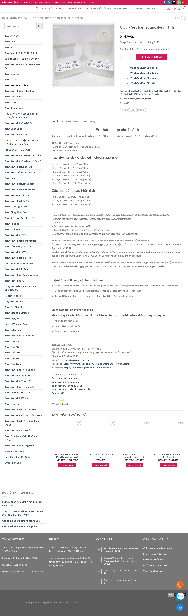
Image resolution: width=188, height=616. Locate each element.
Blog (125, 8)
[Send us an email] (174, 2)
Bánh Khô (9, 41)
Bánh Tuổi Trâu (12, 363)
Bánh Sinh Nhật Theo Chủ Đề (19, 369)
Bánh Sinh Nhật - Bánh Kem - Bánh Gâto (27, 18)
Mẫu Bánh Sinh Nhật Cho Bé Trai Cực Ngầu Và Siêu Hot (21, 115)
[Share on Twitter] (127, 110)
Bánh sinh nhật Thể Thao (17, 392)
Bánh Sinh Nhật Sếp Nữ (16, 200)
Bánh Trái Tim (12, 403)
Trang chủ (46, 8)
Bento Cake (10, 79)
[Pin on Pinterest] (138, 110)
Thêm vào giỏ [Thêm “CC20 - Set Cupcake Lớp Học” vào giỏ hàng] (100, 465)
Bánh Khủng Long (13, 107)
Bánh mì (8, 47)
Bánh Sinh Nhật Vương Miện (19, 445)
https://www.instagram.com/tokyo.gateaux (88, 367)
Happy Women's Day (15, 324)
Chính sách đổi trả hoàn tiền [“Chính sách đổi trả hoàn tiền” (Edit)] (158, 553)
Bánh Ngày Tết (12, 318)
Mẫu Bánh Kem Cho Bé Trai (144, 67)
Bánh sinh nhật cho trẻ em (65, 381)
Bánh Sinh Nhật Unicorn (17, 134)
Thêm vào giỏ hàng (151, 56)
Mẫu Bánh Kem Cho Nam (143, 78)
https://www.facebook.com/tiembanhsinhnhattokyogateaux (96, 363)
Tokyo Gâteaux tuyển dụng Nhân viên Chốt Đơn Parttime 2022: (22, 513)
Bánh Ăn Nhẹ (11, 35)
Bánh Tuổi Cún (12, 352)
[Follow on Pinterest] (183, 2)
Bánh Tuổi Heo (12, 341)
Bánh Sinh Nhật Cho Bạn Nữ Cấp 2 (22, 161)
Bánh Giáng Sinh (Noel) (16, 312)
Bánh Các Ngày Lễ (14, 307)
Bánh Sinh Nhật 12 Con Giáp (19, 335)
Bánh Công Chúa (13, 128)
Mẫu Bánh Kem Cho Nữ (142, 83)
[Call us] (179, 2)
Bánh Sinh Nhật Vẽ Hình (17, 375)
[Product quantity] (126, 57)
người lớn (140, 98)
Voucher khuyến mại (154, 571)
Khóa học (150, 8)
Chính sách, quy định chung (157, 548)
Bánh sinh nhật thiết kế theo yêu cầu (71, 389)
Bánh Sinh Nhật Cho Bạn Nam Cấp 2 (23, 155)
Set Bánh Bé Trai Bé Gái (17, 149)
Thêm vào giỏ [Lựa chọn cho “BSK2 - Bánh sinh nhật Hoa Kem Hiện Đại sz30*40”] (66, 465)
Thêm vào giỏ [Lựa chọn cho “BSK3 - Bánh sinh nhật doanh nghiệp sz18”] (134, 465)
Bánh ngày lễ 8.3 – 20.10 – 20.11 (106, 8)
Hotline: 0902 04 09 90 (85, 2)
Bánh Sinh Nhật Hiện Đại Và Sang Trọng (21, 422)
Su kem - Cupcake (14, 295)
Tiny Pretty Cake (13, 301)
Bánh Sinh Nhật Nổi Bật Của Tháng (23, 415)
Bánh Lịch (9, 178)
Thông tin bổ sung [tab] (70, 121)
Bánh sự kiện (58, 393)
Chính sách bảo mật (153, 559)
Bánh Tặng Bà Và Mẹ (15, 212)
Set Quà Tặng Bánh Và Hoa (18, 263)
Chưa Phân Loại (12, 462)
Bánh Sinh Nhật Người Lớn (18, 166)
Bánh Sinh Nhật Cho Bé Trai (19, 90)
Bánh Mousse (11, 73)
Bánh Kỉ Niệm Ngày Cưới (17, 246)
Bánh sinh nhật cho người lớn (67, 385)
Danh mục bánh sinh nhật (65, 378)
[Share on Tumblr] (143, 110)
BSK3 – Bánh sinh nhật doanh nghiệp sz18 (134, 455)
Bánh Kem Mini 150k (79, 8)
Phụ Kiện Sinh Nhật (14, 451)
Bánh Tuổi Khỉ (11, 358)
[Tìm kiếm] (37, 8)
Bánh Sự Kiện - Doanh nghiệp (19, 217)
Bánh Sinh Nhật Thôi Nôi (17, 381)
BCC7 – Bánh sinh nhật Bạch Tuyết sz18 (168, 455)
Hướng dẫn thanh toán (155, 565)
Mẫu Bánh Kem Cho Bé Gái (144, 72)
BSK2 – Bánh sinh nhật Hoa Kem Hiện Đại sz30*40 (66, 455)
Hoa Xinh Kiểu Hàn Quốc (17, 457)
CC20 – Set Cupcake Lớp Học (101, 455)
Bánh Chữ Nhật (12, 229)
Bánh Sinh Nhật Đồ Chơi (17, 398)
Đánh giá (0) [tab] (89, 121)
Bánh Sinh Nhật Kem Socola (19, 183)
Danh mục (60, 8)
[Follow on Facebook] (165, 2)
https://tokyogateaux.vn (75, 360)
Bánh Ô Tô (10, 102)
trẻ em (148, 98)
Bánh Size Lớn (11, 223)
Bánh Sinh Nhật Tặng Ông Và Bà (21, 274)
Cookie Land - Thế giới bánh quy (21, 58)
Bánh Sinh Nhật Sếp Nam (17, 195)
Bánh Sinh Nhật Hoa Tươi (18, 257)
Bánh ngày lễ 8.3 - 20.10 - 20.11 (20, 52)
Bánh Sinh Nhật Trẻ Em (69, 18)
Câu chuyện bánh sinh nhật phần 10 (21, 520)
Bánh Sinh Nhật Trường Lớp (19, 386)
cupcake (131, 98)
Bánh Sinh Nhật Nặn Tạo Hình (20, 409)
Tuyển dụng (136, 8)
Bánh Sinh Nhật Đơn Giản (17, 430)
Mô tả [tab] (55, 121)
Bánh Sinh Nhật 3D (14, 280)
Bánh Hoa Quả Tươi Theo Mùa (20, 172)
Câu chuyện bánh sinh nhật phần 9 (20, 526)
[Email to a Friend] (133, 110)
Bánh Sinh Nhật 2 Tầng (16, 235)
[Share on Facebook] (122, 110)
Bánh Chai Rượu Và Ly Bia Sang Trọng (20, 438)
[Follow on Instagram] (169, 2)
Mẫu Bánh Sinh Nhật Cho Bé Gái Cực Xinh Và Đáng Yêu (21, 142)
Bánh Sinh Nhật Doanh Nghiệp (20, 240)
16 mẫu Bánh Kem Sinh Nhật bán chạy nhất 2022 (22, 503)
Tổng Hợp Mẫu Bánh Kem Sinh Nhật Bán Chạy (20, 288)
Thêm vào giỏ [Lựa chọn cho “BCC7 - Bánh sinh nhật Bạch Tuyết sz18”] (168, 465)
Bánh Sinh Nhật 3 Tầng (16, 252)
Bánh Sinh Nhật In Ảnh (16, 269)
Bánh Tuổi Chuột (13, 347)
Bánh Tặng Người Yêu (16, 206)
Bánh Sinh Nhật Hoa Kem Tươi (20, 189)
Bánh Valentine (12, 329)
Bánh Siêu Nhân (12, 96)
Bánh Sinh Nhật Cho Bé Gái (18, 123)
